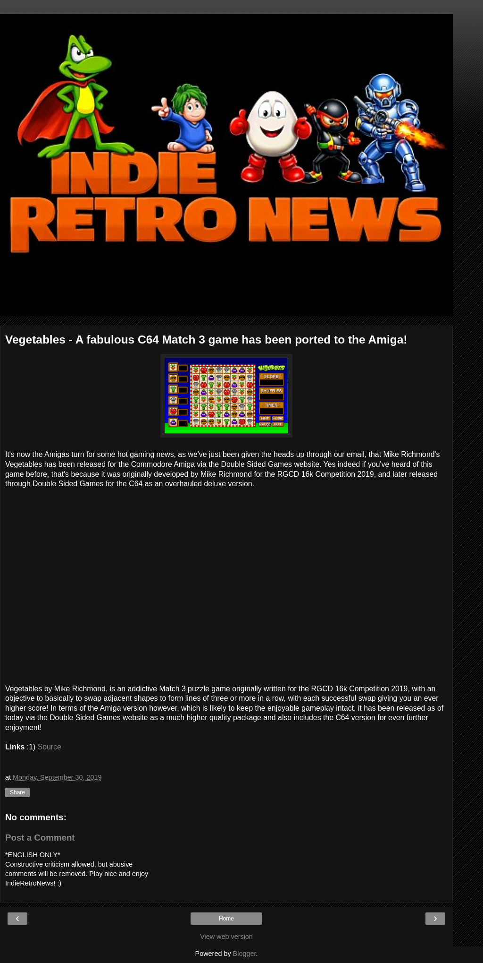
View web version (226, 936)
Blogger (244, 953)
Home (226, 918)
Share (17, 792)
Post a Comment (40, 838)
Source (49, 747)
